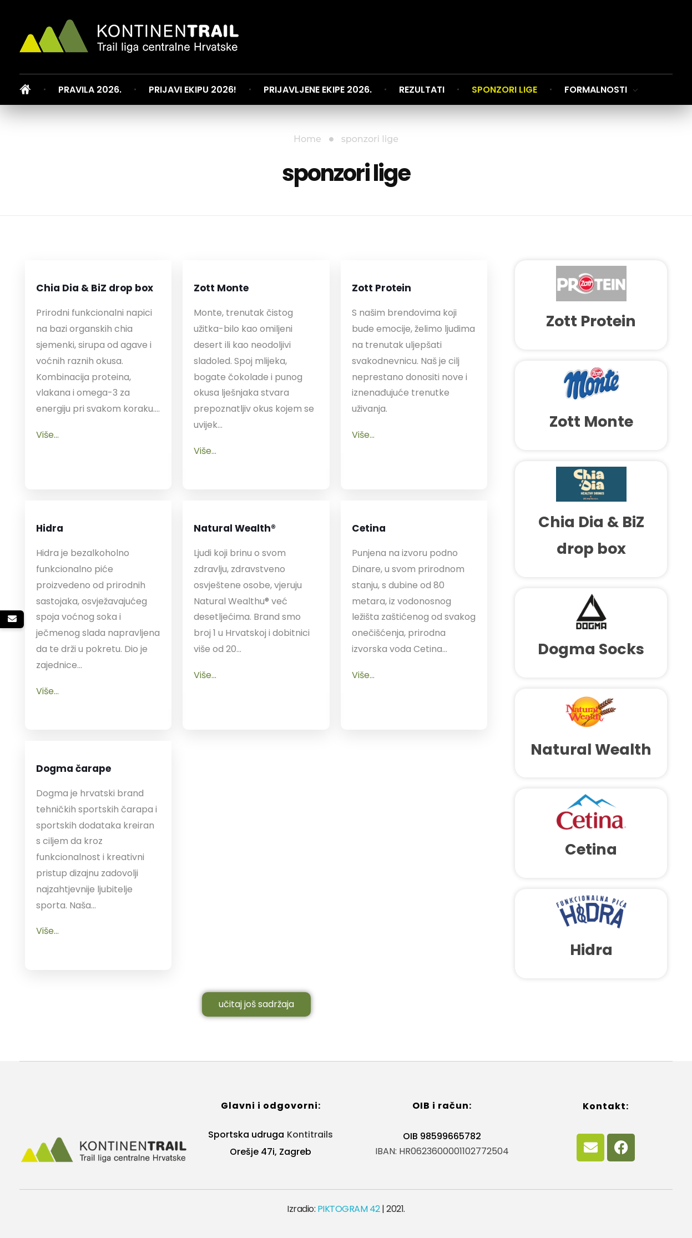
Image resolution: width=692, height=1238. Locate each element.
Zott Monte (235, 292)
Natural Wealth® (226, 546)
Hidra (57, 533)
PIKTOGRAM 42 (348, 1208)
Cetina (378, 533)
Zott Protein (397, 292)
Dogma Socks (591, 649)
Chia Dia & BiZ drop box (89, 306)
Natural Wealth (591, 749)
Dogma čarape (94, 773)
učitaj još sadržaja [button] (256, 1004)
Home (307, 139)
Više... (47, 471)
